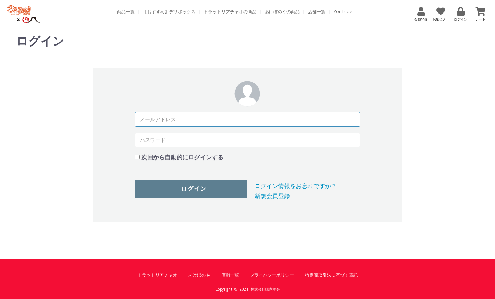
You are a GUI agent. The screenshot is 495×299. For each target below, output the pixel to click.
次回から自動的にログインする (182, 157)
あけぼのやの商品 (282, 11)
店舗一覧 (316, 11)
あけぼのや (199, 275)
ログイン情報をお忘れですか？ (296, 186)
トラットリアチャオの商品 (230, 11)
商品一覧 (126, 11)
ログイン (194, 188)
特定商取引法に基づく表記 (331, 275)
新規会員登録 (272, 196)
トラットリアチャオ (157, 275)
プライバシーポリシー (272, 275)
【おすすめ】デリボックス (169, 11)
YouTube (343, 11)
